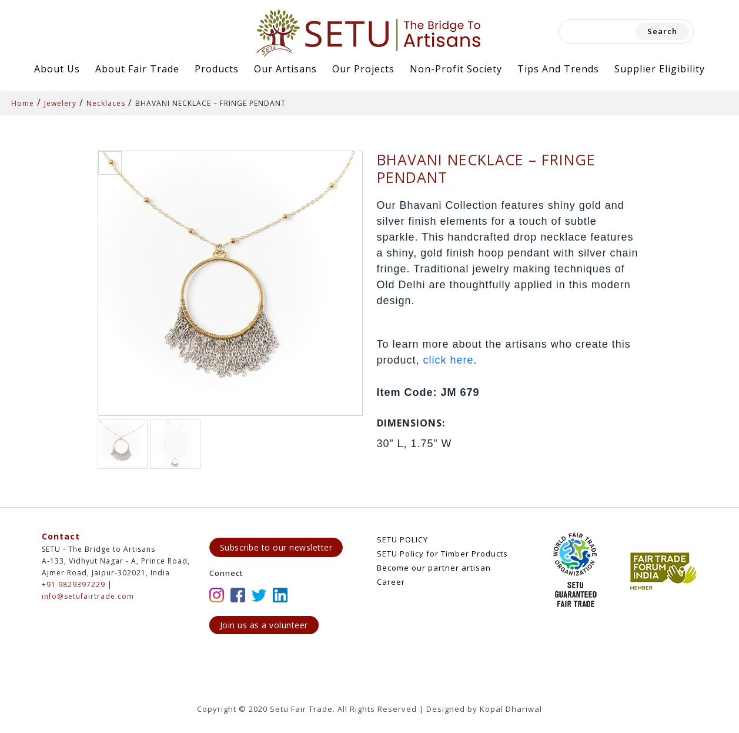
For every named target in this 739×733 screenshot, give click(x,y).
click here (448, 360)
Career (391, 582)
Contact (61, 536)
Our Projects (363, 68)
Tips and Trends (558, 68)
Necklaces (105, 103)
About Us (57, 68)
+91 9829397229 (73, 584)
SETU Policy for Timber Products (442, 553)
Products (217, 68)
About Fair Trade (137, 68)
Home (22, 103)
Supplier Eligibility (659, 68)
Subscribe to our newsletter (276, 547)
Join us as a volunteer (264, 625)
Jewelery (60, 103)
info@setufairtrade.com (88, 596)
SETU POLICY (402, 539)
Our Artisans (285, 68)
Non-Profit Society (456, 68)
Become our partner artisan (434, 567)
